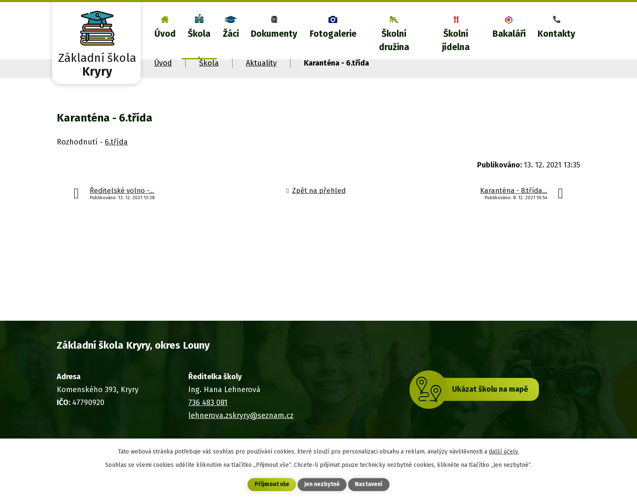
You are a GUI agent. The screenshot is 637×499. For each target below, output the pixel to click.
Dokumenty (274, 33)
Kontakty (556, 33)
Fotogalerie (333, 33)
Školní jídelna (456, 40)
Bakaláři (509, 33)
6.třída (116, 142)
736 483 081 (208, 402)
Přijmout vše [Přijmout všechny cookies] (272, 484)
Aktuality (261, 63)
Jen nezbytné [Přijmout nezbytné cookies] (322, 484)
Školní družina (394, 40)
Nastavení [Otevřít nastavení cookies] (368, 484)
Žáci (231, 33)
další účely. (504, 451)
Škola (199, 33)
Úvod (165, 33)
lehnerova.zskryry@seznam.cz (240, 415)
